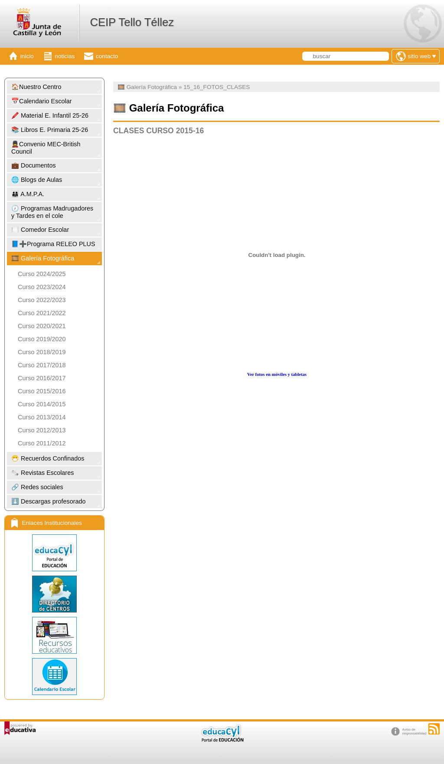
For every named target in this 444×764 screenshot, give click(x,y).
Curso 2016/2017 (41, 378)
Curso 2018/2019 (41, 352)
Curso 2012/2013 (41, 430)
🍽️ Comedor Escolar (40, 229)
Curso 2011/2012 (41, 443)
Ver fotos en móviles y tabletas (277, 374)
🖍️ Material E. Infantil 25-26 (49, 115)
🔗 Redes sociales (37, 487)
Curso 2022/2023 (41, 299)
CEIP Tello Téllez (131, 22)
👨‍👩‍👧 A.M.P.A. (27, 194)
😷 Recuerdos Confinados (47, 458)
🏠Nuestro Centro (36, 86)
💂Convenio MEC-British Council (46, 148)
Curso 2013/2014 (41, 417)
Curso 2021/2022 (41, 313)
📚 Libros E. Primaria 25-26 (49, 129)
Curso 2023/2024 (41, 286)
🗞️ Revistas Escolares (42, 472)
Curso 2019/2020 (41, 339)
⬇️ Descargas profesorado (48, 501)
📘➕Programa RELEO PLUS (53, 243)
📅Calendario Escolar (41, 101)
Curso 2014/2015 (41, 404)
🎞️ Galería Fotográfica (42, 258)
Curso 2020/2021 (41, 326)
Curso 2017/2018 (41, 365)
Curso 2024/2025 (41, 273)
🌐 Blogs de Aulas (36, 179)
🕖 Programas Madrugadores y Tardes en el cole (52, 212)
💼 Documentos (33, 165)
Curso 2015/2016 (41, 391)
